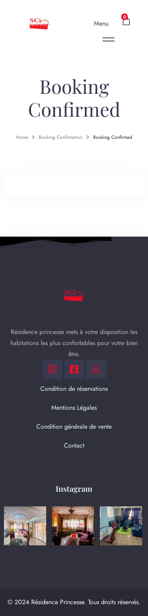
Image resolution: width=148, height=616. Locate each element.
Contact (74, 445)
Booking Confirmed (112, 137)
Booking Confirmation (60, 137)
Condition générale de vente (74, 426)
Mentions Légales (74, 407)
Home (22, 137)
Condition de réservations (74, 388)
